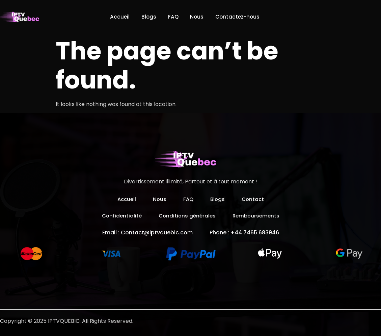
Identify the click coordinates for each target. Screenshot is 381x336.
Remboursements (257, 215)
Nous (198, 17)
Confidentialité (119, 215)
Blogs (146, 17)
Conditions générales (186, 215)
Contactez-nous (242, 17)
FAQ (172, 17)
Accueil (115, 17)
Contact (254, 199)
